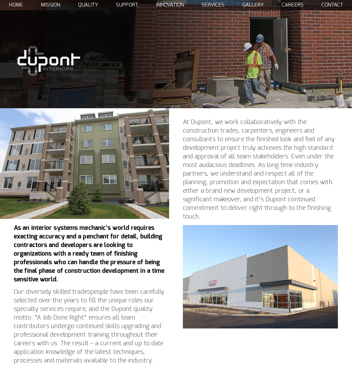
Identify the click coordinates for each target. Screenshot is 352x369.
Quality (88, 5)
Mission (50, 5)
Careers (293, 5)
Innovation (170, 5)
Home (16, 5)
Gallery (253, 5)
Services (212, 5)
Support (127, 5)
